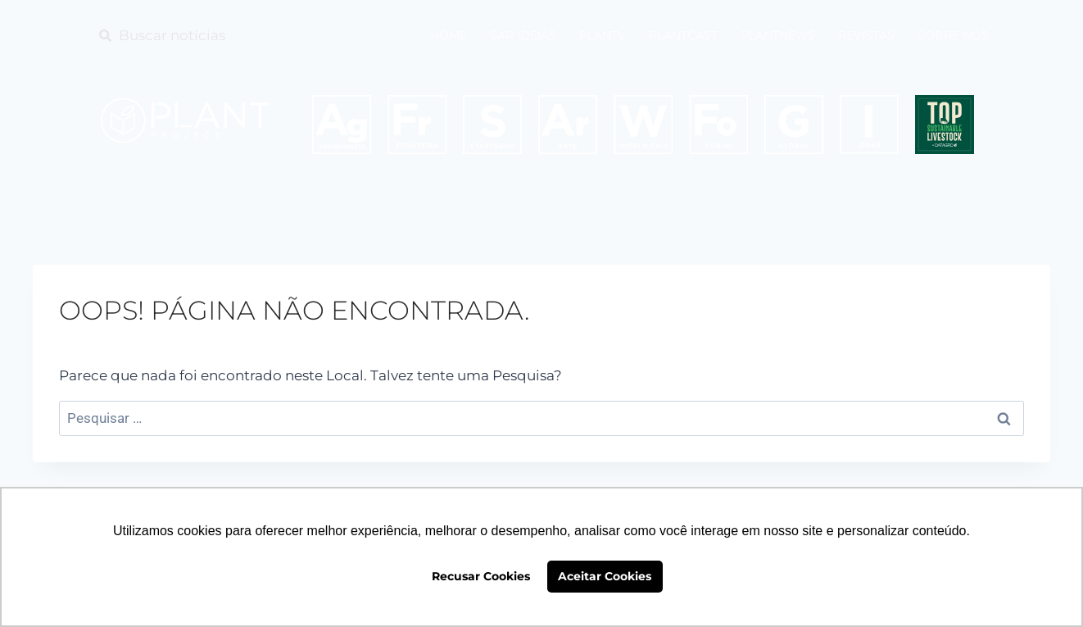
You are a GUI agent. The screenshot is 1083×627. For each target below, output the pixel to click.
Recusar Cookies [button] (481, 576)
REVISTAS (866, 35)
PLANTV (602, 35)
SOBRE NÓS (953, 35)
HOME (448, 35)
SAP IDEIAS (523, 35)
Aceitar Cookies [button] (604, 576)
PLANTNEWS (778, 35)
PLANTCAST (683, 35)
